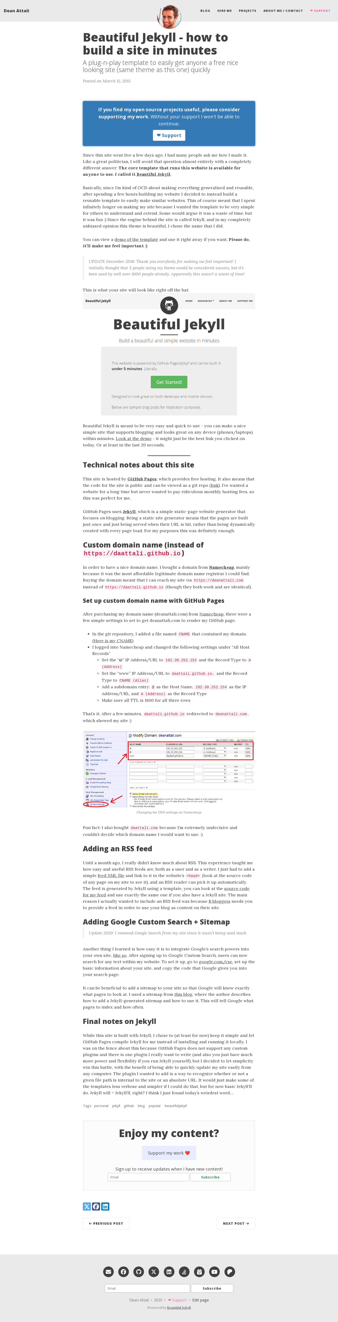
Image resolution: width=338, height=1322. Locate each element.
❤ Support (320, 11)
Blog (205, 11)
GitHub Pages (141, 479)
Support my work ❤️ (169, 1153)
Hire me (224, 11)
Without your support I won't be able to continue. (169, 123)
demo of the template (136, 239)
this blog (183, 994)
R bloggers (219, 901)
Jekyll (129, 511)
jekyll (116, 1105)
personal (101, 1105)
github (129, 1105)
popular (155, 1105)
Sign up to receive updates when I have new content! (169, 1169)
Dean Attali (16, 10)
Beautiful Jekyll (153, 174)
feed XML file (111, 875)
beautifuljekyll (176, 1105)
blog (141, 1105)
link (215, 485)
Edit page (200, 1300)
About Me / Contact (283, 11)
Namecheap (221, 567)
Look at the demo (134, 438)
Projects (247, 11)
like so (120, 955)
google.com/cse (215, 961)
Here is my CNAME (113, 640)
